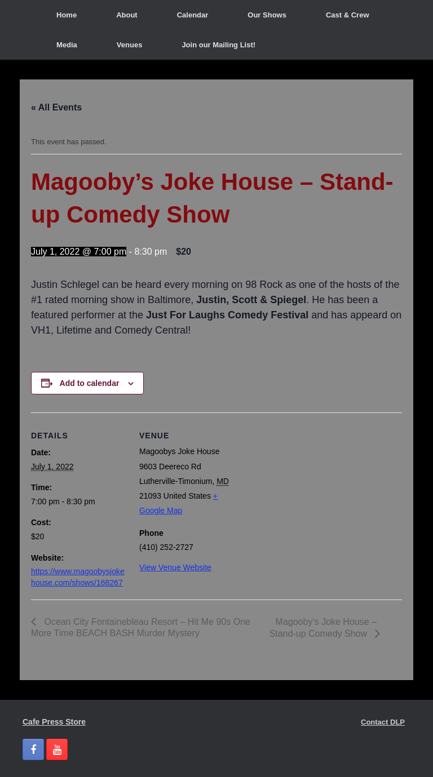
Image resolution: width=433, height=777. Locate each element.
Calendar (193, 15)
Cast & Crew (347, 15)
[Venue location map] (307, 490)
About (127, 15)
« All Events (56, 107)
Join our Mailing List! (218, 45)
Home (66, 15)
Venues (130, 45)
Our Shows (267, 15)
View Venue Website (175, 567)
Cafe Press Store (54, 721)
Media (66, 45)
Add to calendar (90, 383)
